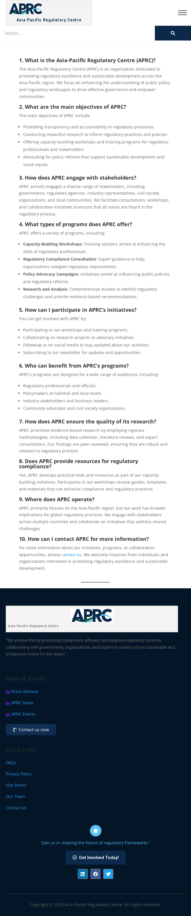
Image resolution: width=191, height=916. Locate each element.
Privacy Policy (18, 774)
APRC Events (24, 714)
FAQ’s (11, 762)
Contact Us (16, 807)
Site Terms (16, 785)
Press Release (25, 691)
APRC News (23, 702)
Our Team (15, 796)
